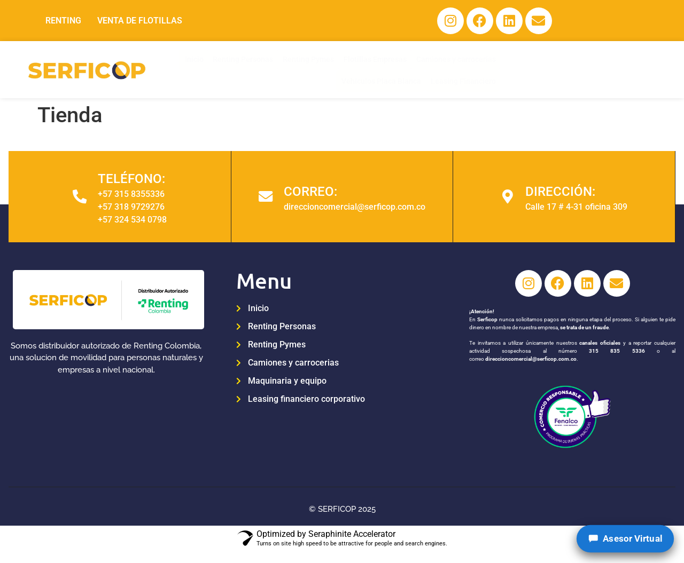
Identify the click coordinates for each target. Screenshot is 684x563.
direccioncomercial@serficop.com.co (530, 363)
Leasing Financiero (621, 69)
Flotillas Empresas (362, 69)
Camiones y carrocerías (445, 69)
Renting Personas (227, 69)
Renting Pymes (294, 69)
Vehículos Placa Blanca (537, 69)
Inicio (177, 69)
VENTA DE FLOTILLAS (139, 21)
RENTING (63, 21)
